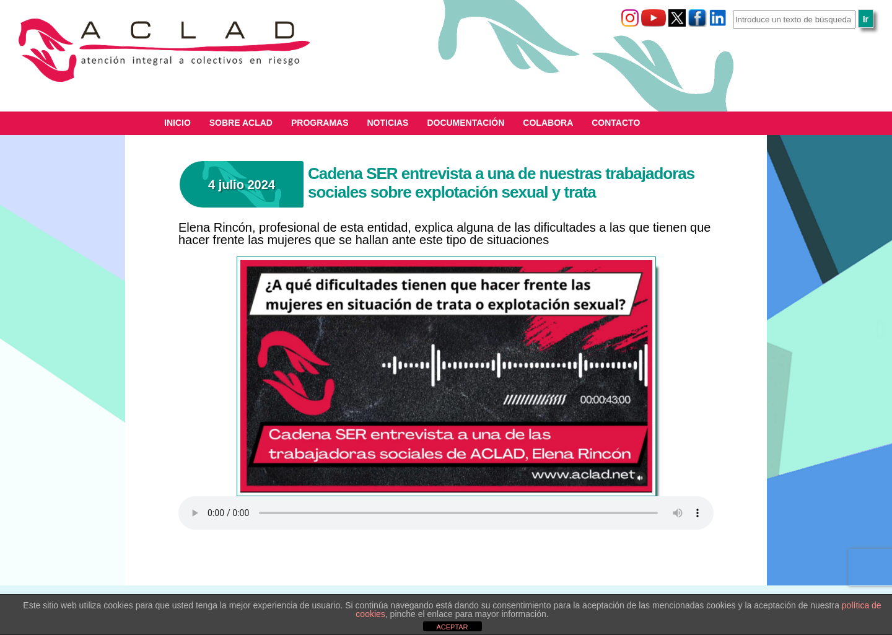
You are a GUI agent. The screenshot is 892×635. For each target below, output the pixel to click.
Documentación (465, 123)
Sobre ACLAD (241, 123)
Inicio (177, 123)
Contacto (616, 123)
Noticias (388, 123)
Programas (320, 123)
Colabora (548, 123)
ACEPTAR (452, 627)
